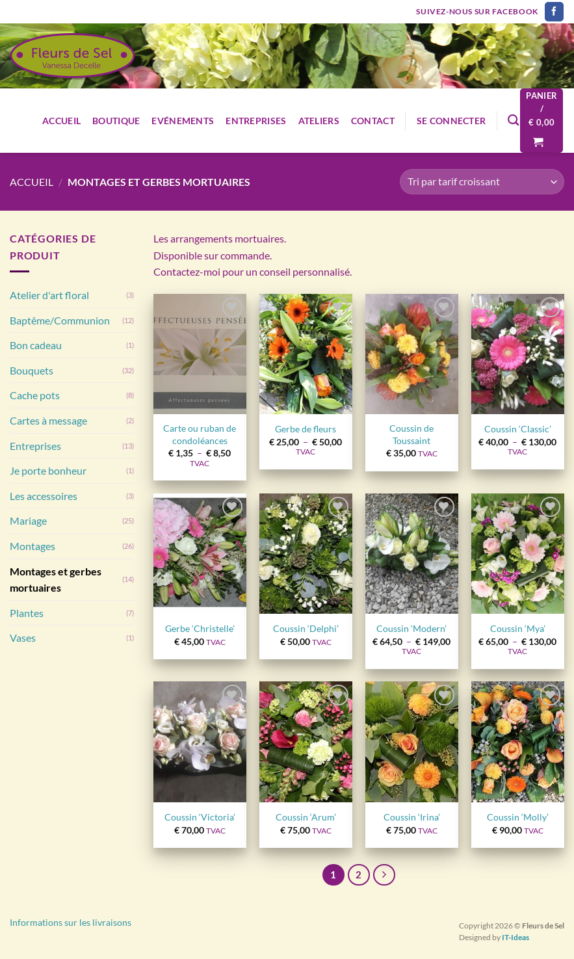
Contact (373, 120)
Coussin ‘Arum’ (306, 816)
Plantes (27, 613)
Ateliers (318, 120)
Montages (32, 546)
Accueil (61, 120)
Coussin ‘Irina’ (412, 816)
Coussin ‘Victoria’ (199, 816)
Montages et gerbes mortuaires (55, 579)
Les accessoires (43, 496)
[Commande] (482, 181)
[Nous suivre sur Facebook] (554, 11)
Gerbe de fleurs (305, 428)
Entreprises (256, 120)
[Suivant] (384, 875)
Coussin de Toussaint (411, 434)
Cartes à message (48, 420)
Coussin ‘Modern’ (411, 628)
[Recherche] (513, 120)
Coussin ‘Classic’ (517, 428)
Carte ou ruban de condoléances (199, 434)
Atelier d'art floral (49, 295)
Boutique (116, 120)
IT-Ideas (515, 937)
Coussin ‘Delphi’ (306, 628)
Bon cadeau (36, 345)
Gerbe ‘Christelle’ (200, 628)
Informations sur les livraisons (70, 922)
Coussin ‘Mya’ (517, 628)
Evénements (182, 120)
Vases (23, 637)
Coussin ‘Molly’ (518, 816)
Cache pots (35, 395)
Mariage (28, 520)
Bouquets (31, 370)
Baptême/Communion (60, 320)
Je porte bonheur (48, 470)
